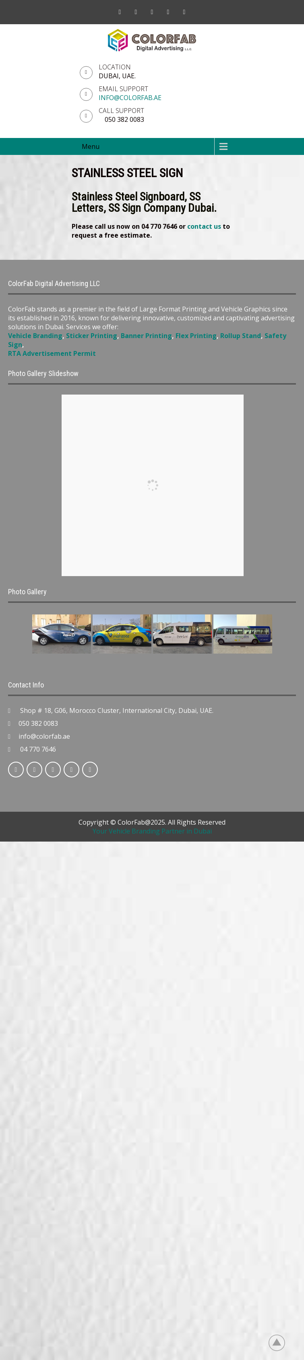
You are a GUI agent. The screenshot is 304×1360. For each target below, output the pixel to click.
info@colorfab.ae (130, 97)
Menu (90, 146)
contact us (204, 226)
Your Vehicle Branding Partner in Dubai (152, 831)
